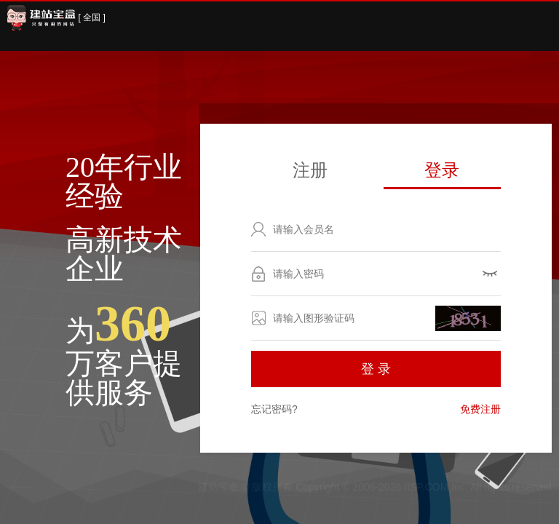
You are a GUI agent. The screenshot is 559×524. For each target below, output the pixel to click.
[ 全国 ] (92, 17)
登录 (441, 170)
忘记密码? (274, 409)
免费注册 (480, 409)
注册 (310, 170)
